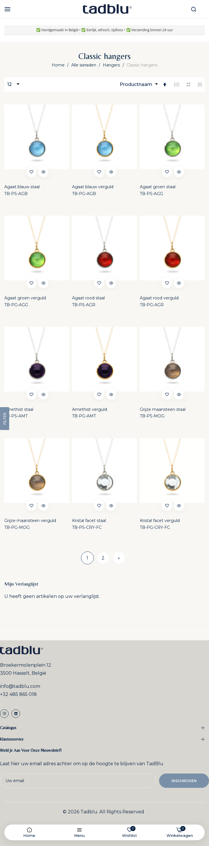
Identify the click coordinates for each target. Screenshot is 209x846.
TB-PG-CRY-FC (155, 527)
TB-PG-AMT (84, 416)
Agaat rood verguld (159, 298)
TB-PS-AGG (151, 193)
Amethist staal (18, 409)
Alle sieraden (84, 65)
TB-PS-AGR (83, 304)
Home (59, 65)
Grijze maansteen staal (162, 409)
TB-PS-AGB (16, 193)
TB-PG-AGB (84, 193)
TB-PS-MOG (152, 416)
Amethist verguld (89, 409)
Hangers (112, 65)
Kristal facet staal (89, 520)
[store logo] (107, 9)
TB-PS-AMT (16, 416)
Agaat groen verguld (25, 298)
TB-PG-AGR (152, 304)
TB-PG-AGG (16, 304)
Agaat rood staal (88, 298)
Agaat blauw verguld (92, 186)
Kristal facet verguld (160, 520)
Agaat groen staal (157, 186)
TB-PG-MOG (17, 527)
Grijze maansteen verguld (30, 520)
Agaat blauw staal (22, 186)
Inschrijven (184, 781)
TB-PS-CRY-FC (87, 527)
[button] (31, 172)
